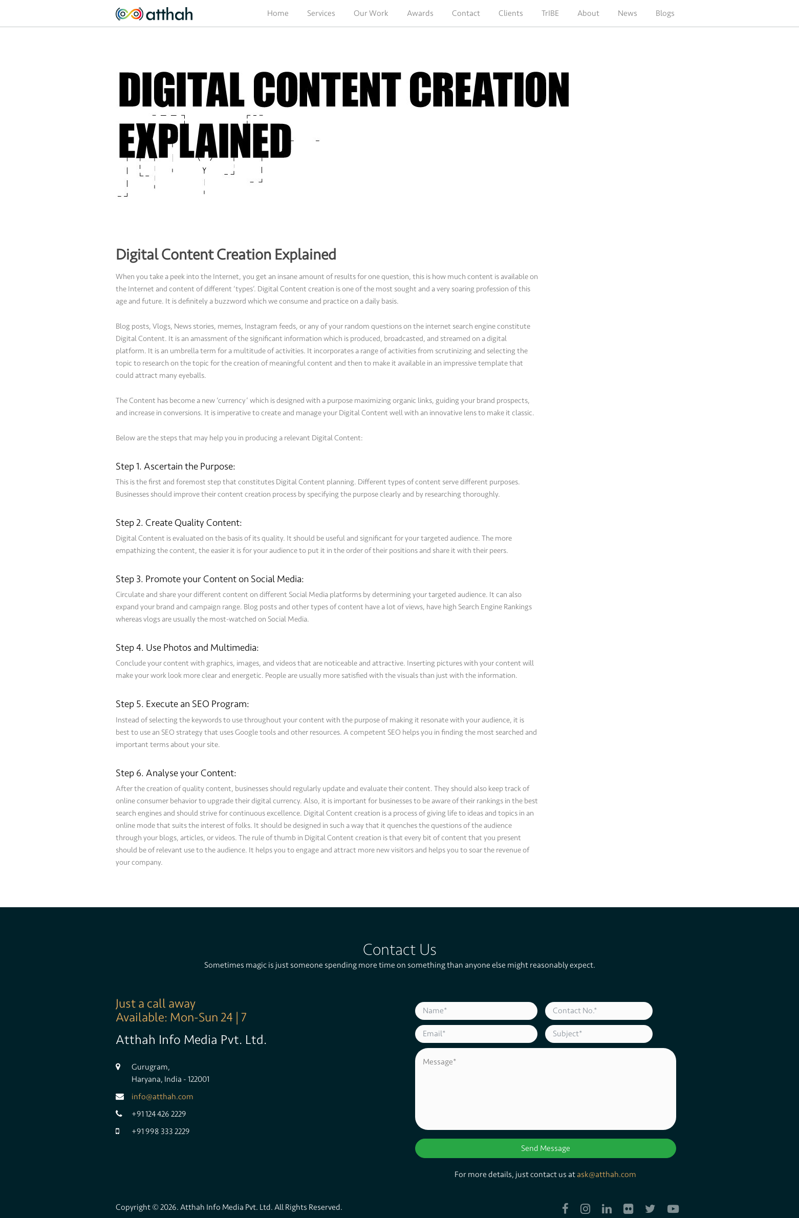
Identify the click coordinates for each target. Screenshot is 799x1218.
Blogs (665, 13)
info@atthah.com (162, 1097)
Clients (511, 13)
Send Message (545, 1148)
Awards (420, 13)
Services (321, 13)
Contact (466, 13)
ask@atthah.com (606, 1174)
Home (278, 13)
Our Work (371, 13)
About (588, 13)
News (627, 13)
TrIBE (550, 13)
